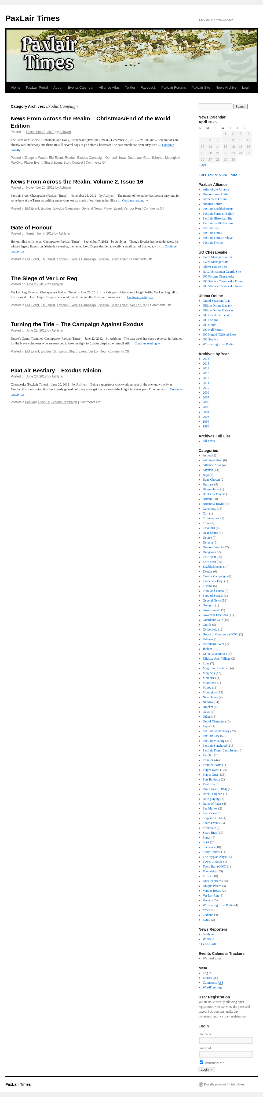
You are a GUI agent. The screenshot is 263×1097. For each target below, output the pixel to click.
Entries (210, 978)
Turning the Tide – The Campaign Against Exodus (77, 324)
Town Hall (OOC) (214, 866)
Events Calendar (80, 87)
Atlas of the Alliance (216, 189)
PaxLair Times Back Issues (220, 750)
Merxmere (209, 683)
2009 (206, 392)
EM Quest (48, 259)
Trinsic (207, 876)
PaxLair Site (200, 87)
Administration (212, 460)
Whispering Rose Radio (218, 344)
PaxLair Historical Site (217, 218)
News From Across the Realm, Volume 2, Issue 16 (77, 181)
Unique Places (212, 886)
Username (205, 1034)
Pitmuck (208, 760)
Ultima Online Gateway (218, 310)
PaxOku (16, 162)
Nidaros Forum (212, 204)
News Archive (226, 87)
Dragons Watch (36, 158)
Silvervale (209, 828)
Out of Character (214, 721)
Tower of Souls (212, 862)
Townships (210, 871)
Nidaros (208, 702)
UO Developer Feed (216, 315)
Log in (207, 973)
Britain (207, 499)
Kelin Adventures (214, 654)
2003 (206, 417)
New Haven (210, 697)
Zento (206, 920)
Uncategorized (212, 881)
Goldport (208, 605)
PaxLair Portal (37, 87)
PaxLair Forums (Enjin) (218, 213)
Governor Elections (215, 615)
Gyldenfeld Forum (215, 199)
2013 (206, 373)
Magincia (209, 673)
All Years (209, 441)
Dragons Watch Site (215, 194)
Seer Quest (210, 813)
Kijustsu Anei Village (217, 658)
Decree (207, 537)
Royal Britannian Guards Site (222, 272)
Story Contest (73, 162)
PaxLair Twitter (213, 242)
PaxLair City (211, 736)
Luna (206, 663)
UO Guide (209, 325)
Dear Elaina (210, 533)
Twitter (130, 87)
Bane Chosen (211, 479)
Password (205, 1048)
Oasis (206, 712)
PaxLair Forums (173, 87)
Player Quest (211, 774)
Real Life (209, 784)
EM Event (56, 158)
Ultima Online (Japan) (217, 305)
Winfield (208, 939)
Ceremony (209, 508)
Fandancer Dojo (213, 581)
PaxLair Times (32, 18)
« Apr (202, 165)
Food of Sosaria (213, 596)
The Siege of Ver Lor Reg (44, 278)
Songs (207, 837)
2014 (206, 368)
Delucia (208, 542)
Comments (213, 983)
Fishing (208, 586)
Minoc (207, 687)
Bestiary (30, 402)
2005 (206, 407)
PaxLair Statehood (215, 745)
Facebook (148, 87)
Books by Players (214, 494)
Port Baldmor (211, 779)
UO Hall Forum (213, 330)
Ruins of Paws (212, 803)
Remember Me (212, 1063)
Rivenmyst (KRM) (215, 789)
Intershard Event (213, 644)
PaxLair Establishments (218, 209)
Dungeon (209, 552)
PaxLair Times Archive (218, 238)
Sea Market (210, 808)
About (57, 87)
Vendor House (212, 891)
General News (115, 158)
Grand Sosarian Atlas (216, 301)
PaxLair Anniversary (216, 731)
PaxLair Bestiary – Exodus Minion (56, 370)
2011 (206, 383)
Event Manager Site (215, 262)
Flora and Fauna (213, 591)
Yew (206, 910)
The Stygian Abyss (215, 857)
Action (207, 455)
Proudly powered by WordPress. (224, 1084)
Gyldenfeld (210, 629)
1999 (206, 421)
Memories (209, 678)
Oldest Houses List (215, 267)
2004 (206, 412)
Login (246, 87)
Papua (207, 726)
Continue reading (135, 200)
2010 (206, 388)
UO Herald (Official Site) (219, 334)
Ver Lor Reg (132, 208)
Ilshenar (157, 158)
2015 (206, 363)
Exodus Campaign (90, 158)
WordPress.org (212, 987)
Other (206, 716)
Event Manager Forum (217, 257)
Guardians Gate (138, 158)
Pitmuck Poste (212, 765)
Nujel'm (208, 707)
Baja (206, 475)
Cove (206, 523)
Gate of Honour (31, 227)
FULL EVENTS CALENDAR (219, 175)
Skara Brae (210, 833)
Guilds (207, 625)
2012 (206, 378)
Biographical (211, 489)
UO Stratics (210, 339)
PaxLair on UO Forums (218, 223)
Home (16, 87)
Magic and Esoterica (216, 668)
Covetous (209, 528)
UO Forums (210, 320)
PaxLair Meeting (214, 741)
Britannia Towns (213, 504)
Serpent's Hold (212, 818)
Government (211, 610)
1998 (206, 426)
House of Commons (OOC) (220, 634)
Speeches (209, 847)
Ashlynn (65, 132)
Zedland (208, 915)
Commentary (211, 518)
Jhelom (207, 649)
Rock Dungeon (212, 794)
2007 (206, 397)
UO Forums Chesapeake (218, 276)
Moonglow (172, 158)
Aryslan (208, 470)
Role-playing (211, 799)
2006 (206, 402)
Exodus (70, 158)
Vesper (207, 900)
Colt (206, 513)
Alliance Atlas (109, 87)
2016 (206, 359)
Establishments (212, 567)
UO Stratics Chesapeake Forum (223, 281)
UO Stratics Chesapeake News (222, 286)
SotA (206, 842)
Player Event (33, 162)
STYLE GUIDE (209, 944)
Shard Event (53, 162)
